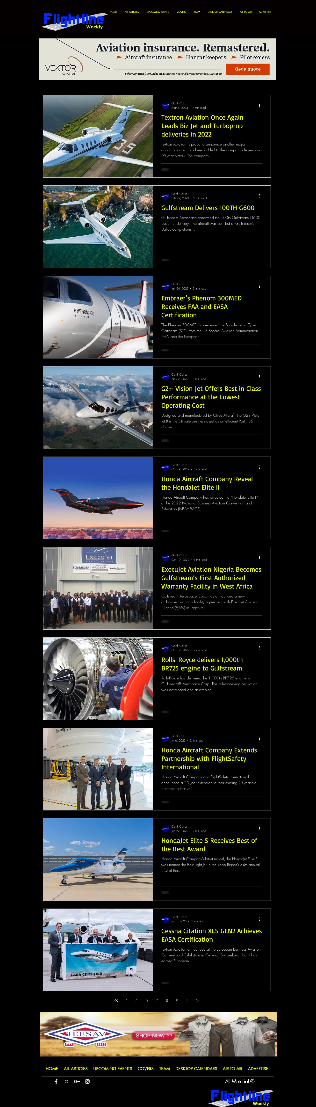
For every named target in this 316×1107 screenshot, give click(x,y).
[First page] (116, 1000)
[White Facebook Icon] (56, 1081)
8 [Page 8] (167, 1000)
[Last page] (197, 1000)
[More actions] (261, 105)
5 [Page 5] (137, 1000)
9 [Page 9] (177, 1000)
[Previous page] (126, 1000)
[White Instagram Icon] (87, 1081)
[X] (67, 1081)
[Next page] (187, 1000)
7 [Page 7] (157, 1000)
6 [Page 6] (147, 1000)
